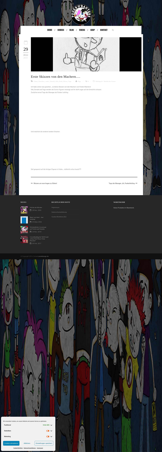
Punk (60, 81)
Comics (61, 30)
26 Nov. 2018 (36, 232)
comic (47, 81)
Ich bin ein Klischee (36, 207)
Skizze (65, 81)
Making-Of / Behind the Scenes (106, 81)
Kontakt (104, 30)
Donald (52, 81)
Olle (57, 81)
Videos (82, 30)
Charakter (41, 81)
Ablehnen (27, 443)
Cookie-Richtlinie (18, 448)
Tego (69, 81)
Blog (72, 30)
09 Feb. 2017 (36, 243)
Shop (92, 30)
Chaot (36, 81)
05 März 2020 (37, 222)
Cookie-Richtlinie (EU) (59, 217)
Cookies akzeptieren (11, 443)
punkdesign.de (44, 256)
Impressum (40, 448)
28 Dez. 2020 (36, 210)
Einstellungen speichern (44, 443)
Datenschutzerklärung (30, 448)
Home (49, 30)
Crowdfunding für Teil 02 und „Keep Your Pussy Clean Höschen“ (39, 239)
